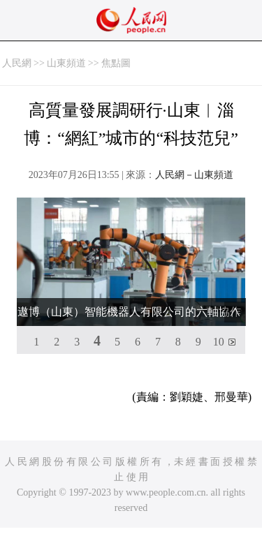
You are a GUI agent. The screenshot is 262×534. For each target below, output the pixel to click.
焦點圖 (116, 63)
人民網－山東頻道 (194, 175)
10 (218, 342)
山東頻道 (66, 63)
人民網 (16, 63)
